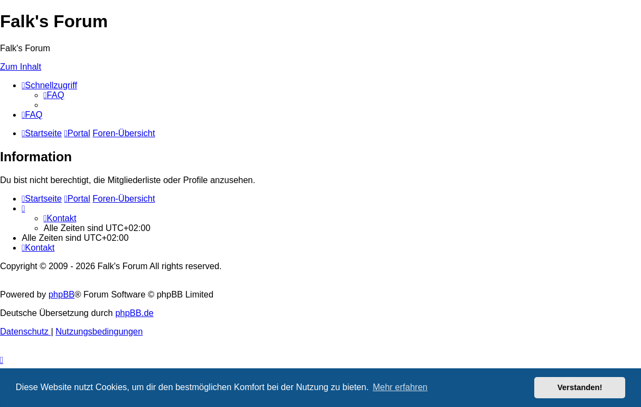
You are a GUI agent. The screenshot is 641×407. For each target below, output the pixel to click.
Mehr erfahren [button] (400, 387)
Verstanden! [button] (580, 387)
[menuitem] (54, 95)
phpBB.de (134, 313)
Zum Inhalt (20, 66)
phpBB (61, 294)
